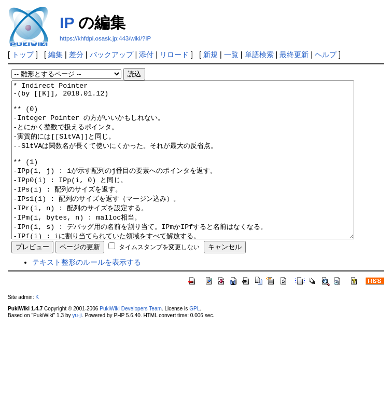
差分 (76, 54)
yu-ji (76, 346)
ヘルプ (326, 54)
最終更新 (294, 54)
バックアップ (111, 54)
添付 (146, 54)
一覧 (231, 54)
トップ (23, 54)
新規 (210, 54)
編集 (55, 54)
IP (67, 22)
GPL (194, 340)
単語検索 (259, 54)
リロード (174, 54)
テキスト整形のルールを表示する (86, 293)
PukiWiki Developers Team (131, 340)
